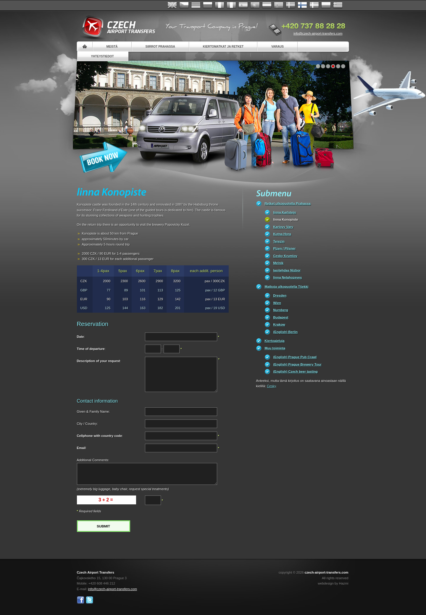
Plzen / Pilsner (284, 248)
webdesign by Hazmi (333, 583)
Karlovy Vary (283, 227)
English (172, 5)
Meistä (112, 46)
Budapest (280, 317)
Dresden (280, 295)
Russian (207, 5)
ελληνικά (338, 5)
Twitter (89, 600)
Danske (314, 5)
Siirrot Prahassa (160, 46)
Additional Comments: (93, 460)
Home (84, 46)
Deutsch (196, 5)
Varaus (277, 46)
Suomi (302, 5)
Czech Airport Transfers (116, 26)
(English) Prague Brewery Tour (297, 364)
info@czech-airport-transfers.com (318, 33)
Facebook (80, 600)
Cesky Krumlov (285, 256)
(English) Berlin (285, 332)
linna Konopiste (285, 219)
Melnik (278, 263)
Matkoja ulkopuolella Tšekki (287, 286)
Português (255, 5)
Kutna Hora (282, 234)
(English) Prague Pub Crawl (295, 357)
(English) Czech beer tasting (295, 371)
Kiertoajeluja (275, 341)
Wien (277, 303)
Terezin (279, 241)
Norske (278, 5)
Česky (184, 5)
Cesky (271, 386)
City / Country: (87, 423)
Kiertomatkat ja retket (223, 46)
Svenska (290, 5)
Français (219, 5)
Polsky (326, 5)
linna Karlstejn (284, 212)
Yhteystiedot (102, 56)
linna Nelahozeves (287, 277)
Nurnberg (280, 310)
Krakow (279, 324)
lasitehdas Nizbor (287, 270)
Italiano (231, 5)
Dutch (267, 5)
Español (243, 5)
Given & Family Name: (93, 411)
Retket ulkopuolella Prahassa (288, 203)
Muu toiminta (275, 348)
